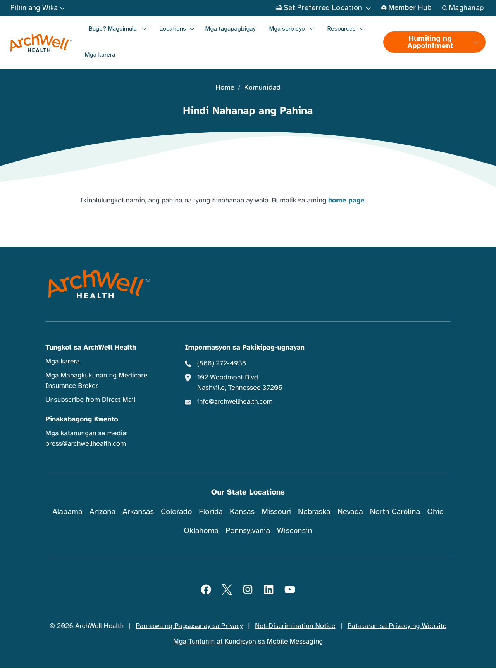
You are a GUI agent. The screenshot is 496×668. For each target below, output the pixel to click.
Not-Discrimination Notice (295, 626)
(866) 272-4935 (221, 363)
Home (224, 88)
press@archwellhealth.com (85, 444)
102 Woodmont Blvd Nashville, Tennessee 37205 (239, 382)
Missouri (276, 511)
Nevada (350, 511)
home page (346, 200)
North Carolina (395, 511)
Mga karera (100, 55)
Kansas (242, 511)
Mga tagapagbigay (230, 29)
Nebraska (314, 511)
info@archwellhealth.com (235, 402)
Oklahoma (201, 530)
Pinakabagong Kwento (81, 419)
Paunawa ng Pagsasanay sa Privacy (189, 626)
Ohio (435, 511)
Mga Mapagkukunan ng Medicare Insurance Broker (96, 380)
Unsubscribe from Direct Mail (90, 400)
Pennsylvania (248, 530)
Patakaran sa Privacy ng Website (397, 626)
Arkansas (138, 511)
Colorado (176, 511)
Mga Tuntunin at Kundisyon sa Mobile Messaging (248, 641)
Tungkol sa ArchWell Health (90, 347)
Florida (211, 511)
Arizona (102, 511)
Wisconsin (294, 530)
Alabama (67, 511)
